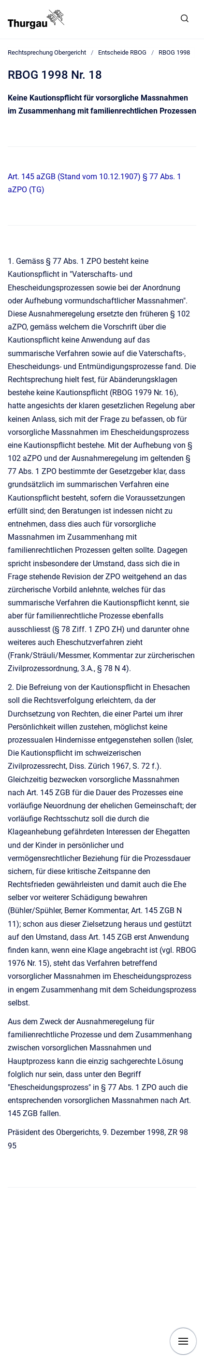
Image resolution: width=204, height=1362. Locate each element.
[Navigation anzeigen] (183, 1341)
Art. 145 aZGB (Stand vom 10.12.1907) (74, 176)
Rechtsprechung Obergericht (47, 52)
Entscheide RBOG (122, 52)
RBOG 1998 (174, 52)
